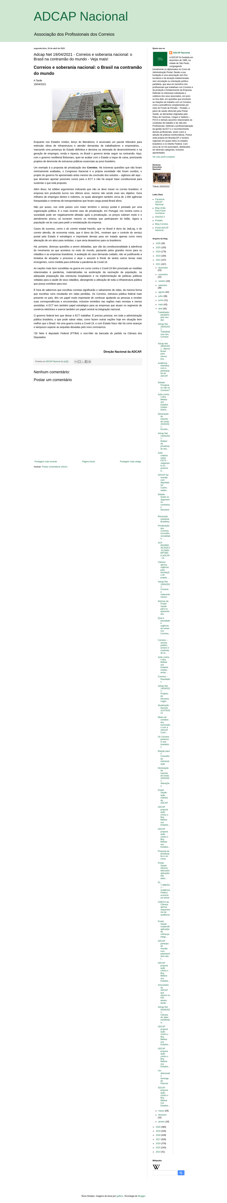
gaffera (120, 1196)
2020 (158, 1127)
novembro (163, 274)
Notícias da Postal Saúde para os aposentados (163, 607)
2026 (158, 243)
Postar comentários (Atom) (54, 466)
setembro (162, 285)
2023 (158, 256)
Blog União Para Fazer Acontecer (160, 210)
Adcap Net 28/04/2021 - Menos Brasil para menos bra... (164, 351)
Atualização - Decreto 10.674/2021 (164, 709)
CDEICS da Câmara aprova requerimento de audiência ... (164, 910)
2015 (158, 1147)
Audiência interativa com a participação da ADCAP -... (164, 371)
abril (160, 308)
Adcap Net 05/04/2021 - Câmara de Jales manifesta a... (164, 1015)
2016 (158, 1143)
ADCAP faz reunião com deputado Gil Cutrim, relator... (163, 482)
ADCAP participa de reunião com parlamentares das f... (164, 950)
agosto (161, 292)
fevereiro (162, 1115)
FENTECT (160, 217)
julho (161, 296)
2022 (158, 260)
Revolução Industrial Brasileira (163, 519)
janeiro (161, 1121)
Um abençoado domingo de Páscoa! (164, 1077)
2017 (158, 1139)
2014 (158, 1152)
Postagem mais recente (46, 461)
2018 (158, 1135)
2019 (158, 1131)
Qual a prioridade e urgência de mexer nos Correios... (164, 627)
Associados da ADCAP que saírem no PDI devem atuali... (164, 994)
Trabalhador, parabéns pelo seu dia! (164, 316)
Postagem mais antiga (130, 461)
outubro (162, 281)
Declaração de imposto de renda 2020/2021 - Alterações (164, 777)
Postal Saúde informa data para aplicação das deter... (164, 870)
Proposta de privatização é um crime (164, 855)
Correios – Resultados (164, 679)
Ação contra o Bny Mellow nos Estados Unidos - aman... (163, 665)
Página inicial (88, 461)
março (161, 1111)
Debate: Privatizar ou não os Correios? (164, 386)
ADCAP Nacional (81, 16)
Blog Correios (161, 224)
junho (161, 300)
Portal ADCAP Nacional (161, 229)
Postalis (159, 220)
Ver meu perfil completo (164, 157)
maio (161, 304)
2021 (158, 264)
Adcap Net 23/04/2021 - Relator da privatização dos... (164, 441)
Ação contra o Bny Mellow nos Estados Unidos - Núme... (163, 402)
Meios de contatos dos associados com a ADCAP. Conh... (164, 725)
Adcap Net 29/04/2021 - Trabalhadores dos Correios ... (164, 332)
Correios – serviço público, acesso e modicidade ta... (163, 646)
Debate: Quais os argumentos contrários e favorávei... (164, 503)
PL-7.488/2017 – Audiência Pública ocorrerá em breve (164, 890)
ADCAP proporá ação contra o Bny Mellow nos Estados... (164, 816)
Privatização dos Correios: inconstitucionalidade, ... (164, 532)
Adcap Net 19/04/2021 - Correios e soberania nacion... (164, 589)
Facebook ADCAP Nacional (160, 202)
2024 (158, 251)
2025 (158, 247)
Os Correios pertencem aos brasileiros (163, 742)
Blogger (141, 1196)
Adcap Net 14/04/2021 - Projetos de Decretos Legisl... (164, 694)
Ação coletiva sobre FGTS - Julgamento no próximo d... (164, 462)
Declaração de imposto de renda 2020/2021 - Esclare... (163, 421)
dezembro (163, 268)
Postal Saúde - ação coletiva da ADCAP (163, 796)
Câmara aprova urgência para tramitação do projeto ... (163, 570)
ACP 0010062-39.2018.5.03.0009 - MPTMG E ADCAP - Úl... (164, 550)
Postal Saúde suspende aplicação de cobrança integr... (164, 929)
